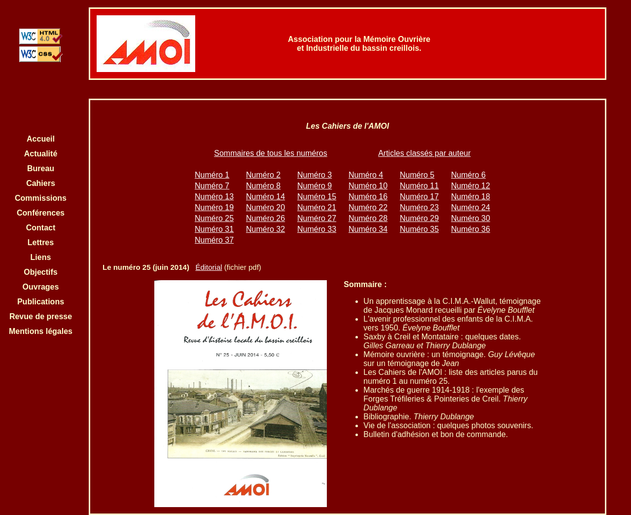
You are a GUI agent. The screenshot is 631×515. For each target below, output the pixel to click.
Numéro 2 (263, 175)
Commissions (41, 198)
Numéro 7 (212, 186)
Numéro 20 (265, 207)
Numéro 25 (214, 218)
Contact (41, 227)
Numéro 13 (214, 196)
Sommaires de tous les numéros (270, 153)
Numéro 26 (265, 218)
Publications (40, 301)
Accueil (41, 139)
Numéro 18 (470, 196)
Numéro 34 (368, 229)
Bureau (40, 168)
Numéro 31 (214, 229)
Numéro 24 (470, 207)
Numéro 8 (263, 186)
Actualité (41, 153)
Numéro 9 (314, 186)
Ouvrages (41, 287)
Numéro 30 (470, 218)
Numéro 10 (368, 186)
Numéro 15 (316, 196)
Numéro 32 (265, 229)
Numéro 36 (470, 229)
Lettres (41, 242)
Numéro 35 (419, 229)
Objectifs (40, 272)
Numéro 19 (214, 207)
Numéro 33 (316, 229)
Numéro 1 (212, 175)
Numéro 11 (419, 186)
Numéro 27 (316, 218)
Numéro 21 (316, 207)
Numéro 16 (368, 196)
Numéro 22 (368, 207)
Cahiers (40, 183)
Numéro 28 (368, 218)
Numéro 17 (419, 196)
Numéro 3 (314, 175)
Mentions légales (40, 331)
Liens (41, 257)
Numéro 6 (468, 175)
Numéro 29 (419, 218)
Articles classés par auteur (424, 153)
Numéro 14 (265, 196)
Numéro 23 (419, 207)
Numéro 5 (417, 175)
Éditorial (208, 267)
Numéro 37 (214, 240)
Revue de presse (40, 316)
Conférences (41, 213)
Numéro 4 (366, 175)
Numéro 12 (470, 186)
